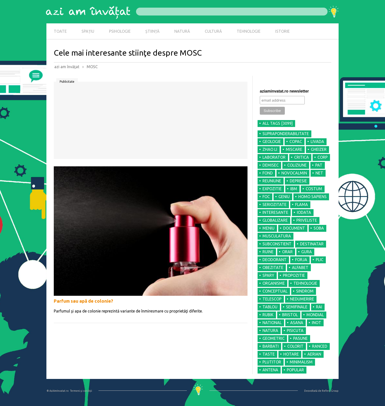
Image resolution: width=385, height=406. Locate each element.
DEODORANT (274, 259)
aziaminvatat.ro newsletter (284, 91)
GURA (306, 252)
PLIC (319, 259)
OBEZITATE (272, 267)
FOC (266, 196)
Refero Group (330, 390)
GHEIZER (319, 149)
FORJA (301, 259)
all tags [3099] (277, 123)
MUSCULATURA (276, 236)
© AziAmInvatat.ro (58, 390)
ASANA (296, 322)
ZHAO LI (269, 149)
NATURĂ (182, 31)
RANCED (319, 346)
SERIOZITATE (274, 204)
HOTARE (291, 354)
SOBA (319, 228)
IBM (293, 189)
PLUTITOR (271, 362)
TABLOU (269, 307)
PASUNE (300, 338)
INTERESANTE (275, 212)
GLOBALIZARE (275, 220)
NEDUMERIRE (302, 299)
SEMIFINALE (296, 307)
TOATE (60, 31)
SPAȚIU (88, 31)
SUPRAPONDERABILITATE (285, 133)
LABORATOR (274, 157)
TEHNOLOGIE (249, 31)
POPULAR (295, 370)
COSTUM (314, 189)
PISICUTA (295, 330)
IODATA (304, 212)
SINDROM (305, 291)
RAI (319, 307)
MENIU (268, 228)
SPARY (268, 275)
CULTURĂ (213, 31)
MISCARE (294, 149)
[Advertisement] (150, 122)
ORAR (287, 252)
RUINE (268, 252)
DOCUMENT (294, 228)
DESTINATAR (312, 244)
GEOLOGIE (271, 141)
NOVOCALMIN (294, 173)
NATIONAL (272, 322)
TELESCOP (271, 299)
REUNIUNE (271, 181)
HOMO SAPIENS (312, 196)
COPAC (295, 141)
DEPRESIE (298, 181)
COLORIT (295, 346)
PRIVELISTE (306, 220)
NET (319, 173)
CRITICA (301, 157)
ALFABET (300, 267)
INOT (316, 322)
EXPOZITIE (272, 189)
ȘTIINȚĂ (152, 31)
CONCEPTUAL (275, 291)
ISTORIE (282, 31)
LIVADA (317, 141)
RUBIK (268, 314)
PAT (318, 165)
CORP (322, 157)
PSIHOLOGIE (120, 31)
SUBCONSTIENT (276, 244)
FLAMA (301, 204)
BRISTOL (290, 314)
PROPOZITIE (294, 275)
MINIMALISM (301, 362)
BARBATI (270, 346)
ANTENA (270, 370)
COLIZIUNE (297, 165)
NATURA (270, 330)
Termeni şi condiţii (81, 390)
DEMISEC (270, 165)
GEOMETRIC (273, 338)
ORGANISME (273, 283)
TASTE (268, 354)
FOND (267, 173)
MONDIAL (315, 314)
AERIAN (314, 354)
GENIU (284, 196)
